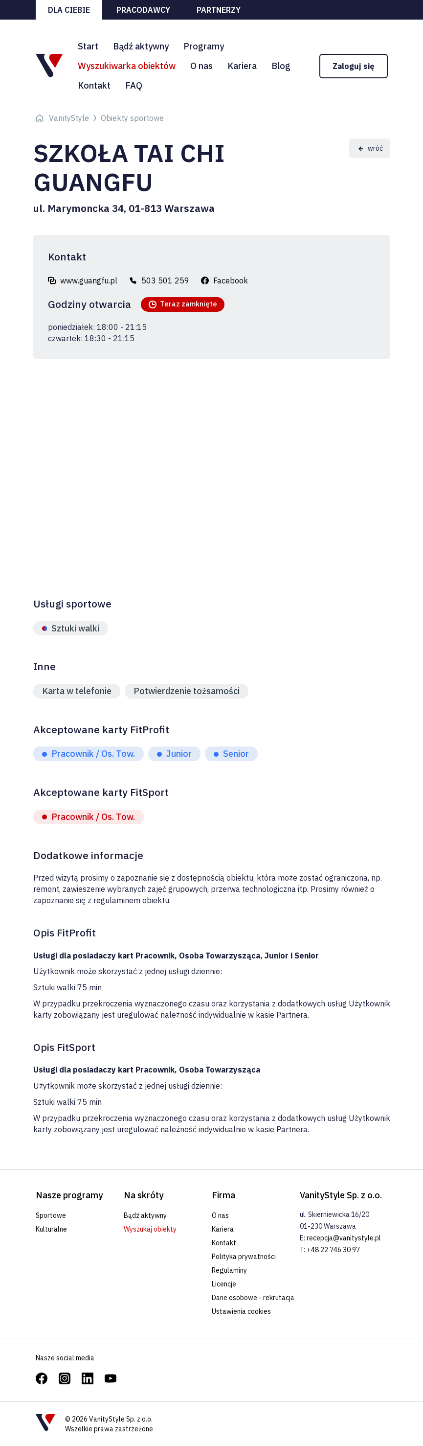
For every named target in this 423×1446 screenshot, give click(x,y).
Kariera (242, 65)
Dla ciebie (69, 10)
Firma (223, 1195)
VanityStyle (69, 118)
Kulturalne (51, 1229)
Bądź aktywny (141, 46)
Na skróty (143, 1195)
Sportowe (51, 1215)
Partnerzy (219, 10)
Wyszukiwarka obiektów (127, 65)
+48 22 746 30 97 (333, 1249)
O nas (201, 65)
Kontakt (94, 85)
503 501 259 (165, 280)
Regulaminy (229, 1270)
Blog (280, 65)
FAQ (133, 85)
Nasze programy (69, 1195)
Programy (203, 46)
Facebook (230, 280)
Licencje (224, 1284)
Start (88, 46)
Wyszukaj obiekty (150, 1229)
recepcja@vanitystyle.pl (344, 1238)
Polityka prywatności (244, 1256)
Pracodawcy (143, 10)
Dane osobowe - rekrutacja (253, 1297)
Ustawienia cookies (241, 1311)
